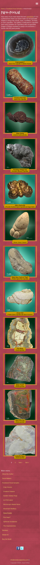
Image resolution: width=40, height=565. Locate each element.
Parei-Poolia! (7, 513)
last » (27, 462)
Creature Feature (9, 491)
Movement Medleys (9, 509)
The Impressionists (9, 526)
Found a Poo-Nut (20, 98)
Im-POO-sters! (8, 500)
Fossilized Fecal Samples (14, 8)
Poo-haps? (7, 517)
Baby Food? (20, 385)
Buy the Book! (7, 539)
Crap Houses (7, 487)
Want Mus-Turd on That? (20, 278)
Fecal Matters (6, 478)
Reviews (5, 530)
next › (20, 462)
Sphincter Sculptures (10, 521)
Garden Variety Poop (10, 496)
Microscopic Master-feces (11, 504)
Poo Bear (20, 349)
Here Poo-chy (20, 421)
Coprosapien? (20, 63)
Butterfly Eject (20, 457)
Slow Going (20, 134)
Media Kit (5, 535)
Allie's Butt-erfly (20, 206)
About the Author (7, 474)
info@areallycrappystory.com (20, 560)
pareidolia (31, 17)
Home (3, 8)
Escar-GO (20, 313)
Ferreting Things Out (20, 170)
